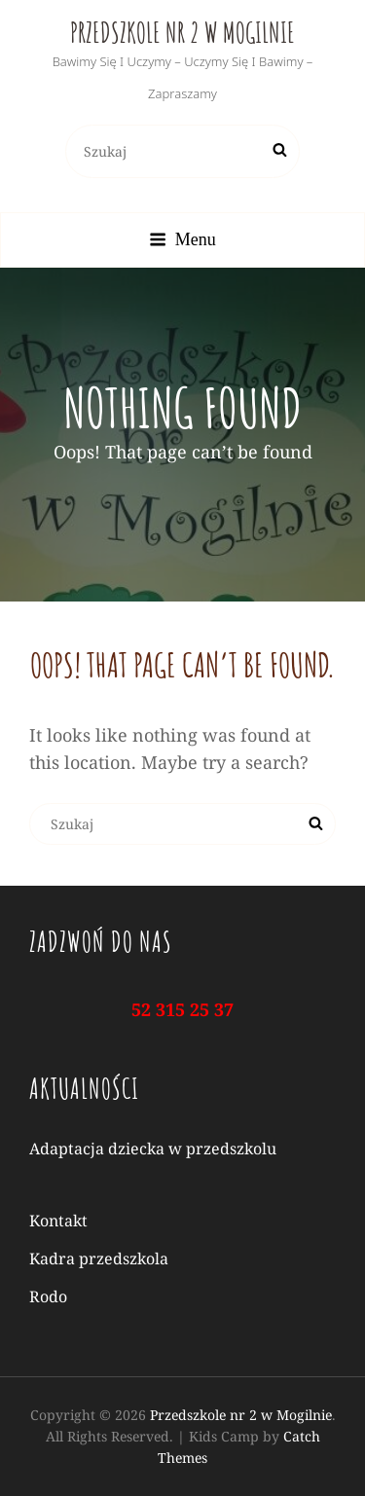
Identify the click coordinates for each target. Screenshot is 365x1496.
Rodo (48, 1296)
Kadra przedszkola (98, 1258)
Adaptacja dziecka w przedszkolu (152, 1148)
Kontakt (58, 1220)
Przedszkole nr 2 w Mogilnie (182, 33)
